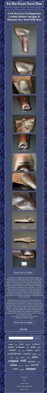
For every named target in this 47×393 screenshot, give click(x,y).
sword (34, 364)
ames (23, 350)
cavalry (27, 353)
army (33, 347)
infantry (22, 357)
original (13, 361)
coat (16, 344)
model (11, 344)
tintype (28, 344)
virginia (17, 357)
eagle (27, 365)
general (11, 347)
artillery (21, 365)
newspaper (20, 347)
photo (35, 357)
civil (23, 361)
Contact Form (24, 383)
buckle (22, 369)
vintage (38, 362)
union (13, 364)
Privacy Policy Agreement (24, 386)
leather (39, 354)
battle (34, 354)
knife (39, 347)
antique (31, 368)
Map (24, 380)
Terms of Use (24, 389)
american (31, 361)
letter (12, 357)
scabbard (36, 344)
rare (15, 368)
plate (21, 344)
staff (27, 347)
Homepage (24, 377)
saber (28, 357)
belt (19, 350)
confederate (14, 353)
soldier (12, 349)
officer (37, 350)
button (30, 350)
